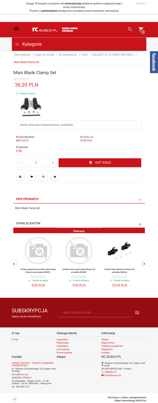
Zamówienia (63, 349)
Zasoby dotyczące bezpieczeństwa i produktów (46, 124)
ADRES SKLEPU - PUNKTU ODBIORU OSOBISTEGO (33, 364)
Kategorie (28, 44)
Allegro (105, 339)
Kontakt (105, 352)
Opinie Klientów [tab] (28, 223)
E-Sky (19, 150)
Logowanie (62, 339)
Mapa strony (108, 342)
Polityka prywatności (112, 346)
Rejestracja (62, 342)
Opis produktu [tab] (27, 199)
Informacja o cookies (118, 397)
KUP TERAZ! (100, 163)
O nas (15, 339)
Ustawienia (62, 346)
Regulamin (107, 349)
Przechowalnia (64, 352)
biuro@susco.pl (20, 374)
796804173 (108, 372)
